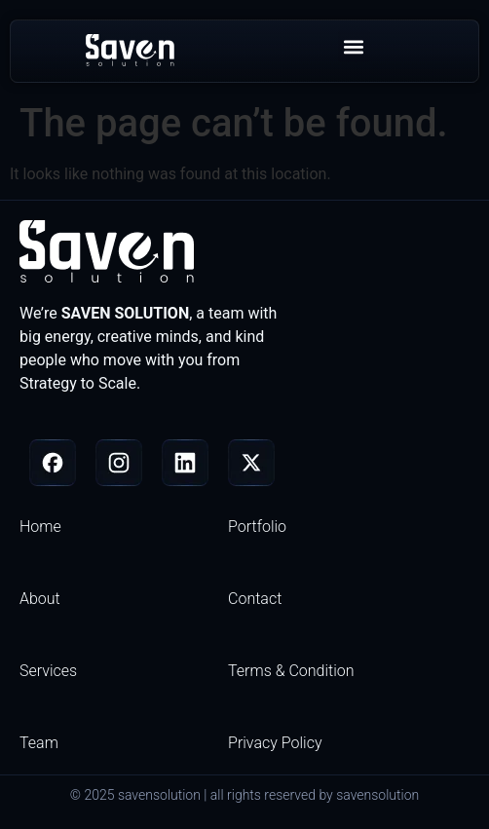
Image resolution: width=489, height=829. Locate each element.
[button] (354, 46)
